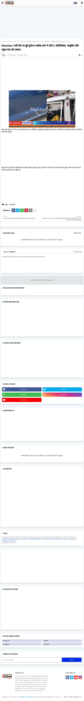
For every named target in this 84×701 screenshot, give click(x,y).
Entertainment (47, 538)
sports (65, 538)
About (71, 697)
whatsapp (23, 395)
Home (4, 41)
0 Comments (77, 252)
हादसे (5, 167)
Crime (11, 538)
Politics (18, 538)
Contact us (77, 697)
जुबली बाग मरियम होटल (48, 167)
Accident (10, 41)
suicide (13, 541)
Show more (77, 233)
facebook (23, 389)
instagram (63, 395)
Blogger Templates (26, 697)
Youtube (46, 644)
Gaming (5, 541)
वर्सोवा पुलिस (71, 167)
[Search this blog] (32, 660)
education (72, 538)
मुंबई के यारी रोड (12, 129)
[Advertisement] (42, 22)
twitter (63, 389)
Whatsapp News (35, 538)
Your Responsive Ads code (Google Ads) (42, 280)
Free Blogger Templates (52, 697)
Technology (57, 538)
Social (5, 538)
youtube (23, 400)
